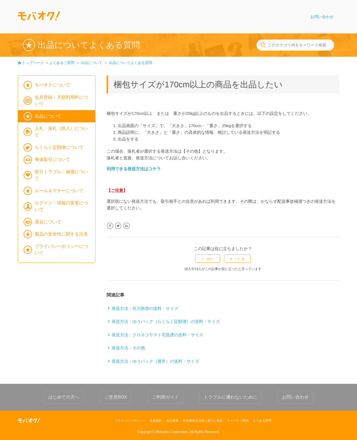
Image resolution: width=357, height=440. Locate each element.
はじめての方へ (63, 397)
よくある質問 (262, 420)
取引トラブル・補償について (61, 175)
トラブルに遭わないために (230, 397)
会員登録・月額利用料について (61, 100)
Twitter (118, 226)
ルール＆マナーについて (59, 190)
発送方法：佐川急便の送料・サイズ (145, 308)
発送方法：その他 (128, 347)
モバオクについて (52, 85)
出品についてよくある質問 (130, 63)
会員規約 (156, 420)
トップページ (33, 63)
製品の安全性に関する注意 (61, 234)
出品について (91, 63)
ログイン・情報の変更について (61, 206)
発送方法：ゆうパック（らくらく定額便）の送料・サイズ (166, 321)
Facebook (110, 226)
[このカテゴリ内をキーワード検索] (295, 45)
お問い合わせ (322, 16)
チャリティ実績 (237, 420)
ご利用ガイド (165, 397)
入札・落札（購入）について (61, 131)
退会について (48, 221)
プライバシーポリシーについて (61, 249)
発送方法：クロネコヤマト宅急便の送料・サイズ (157, 334)
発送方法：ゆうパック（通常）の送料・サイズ (155, 361)
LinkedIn (126, 226)
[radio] (207, 258)
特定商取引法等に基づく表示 (203, 420)
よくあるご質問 (61, 63)
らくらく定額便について (59, 147)
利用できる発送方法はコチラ (134, 168)
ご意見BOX (115, 397)
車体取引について (52, 159)
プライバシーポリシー (130, 420)
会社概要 (172, 420)
